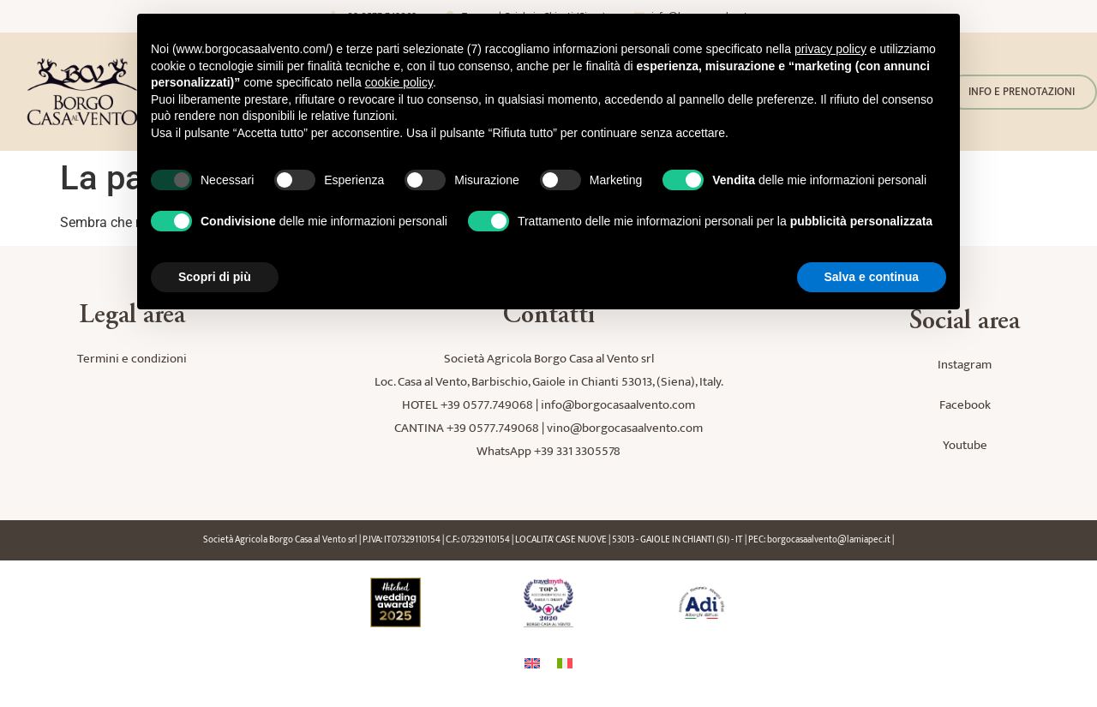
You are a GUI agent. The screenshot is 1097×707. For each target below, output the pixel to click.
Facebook (965, 405)
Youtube (965, 445)
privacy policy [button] (830, 49)
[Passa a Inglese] (532, 662)
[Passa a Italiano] (564, 662)
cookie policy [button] (399, 82)
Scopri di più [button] (214, 277)
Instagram (965, 364)
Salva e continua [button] (871, 277)
